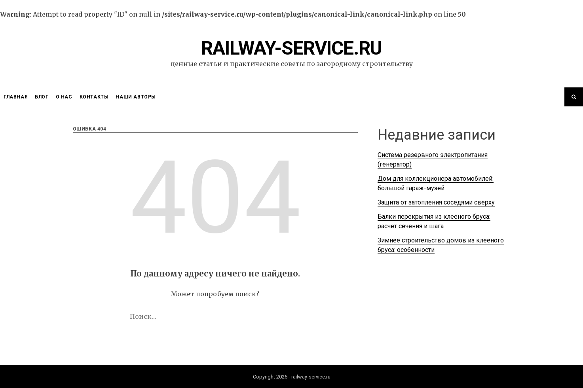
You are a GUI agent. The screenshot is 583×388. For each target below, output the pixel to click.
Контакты (94, 97)
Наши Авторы (136, 97)
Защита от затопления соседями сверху (436, 202)
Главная (16, 97)
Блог (41, 97)
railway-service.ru (291, 48)
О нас (64, 97)
